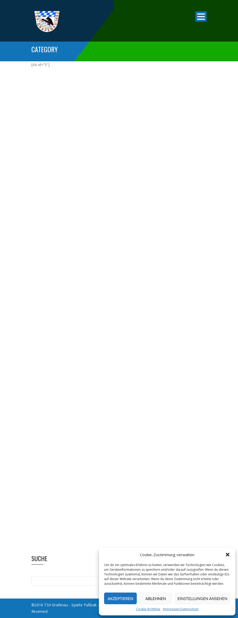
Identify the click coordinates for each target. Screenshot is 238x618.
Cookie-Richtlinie (148, 609)
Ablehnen (155, 598)
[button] (227, 554)
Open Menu (201, 16)
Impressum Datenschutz (181, 609)
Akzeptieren (120, 598)
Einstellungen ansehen (202, 598)
